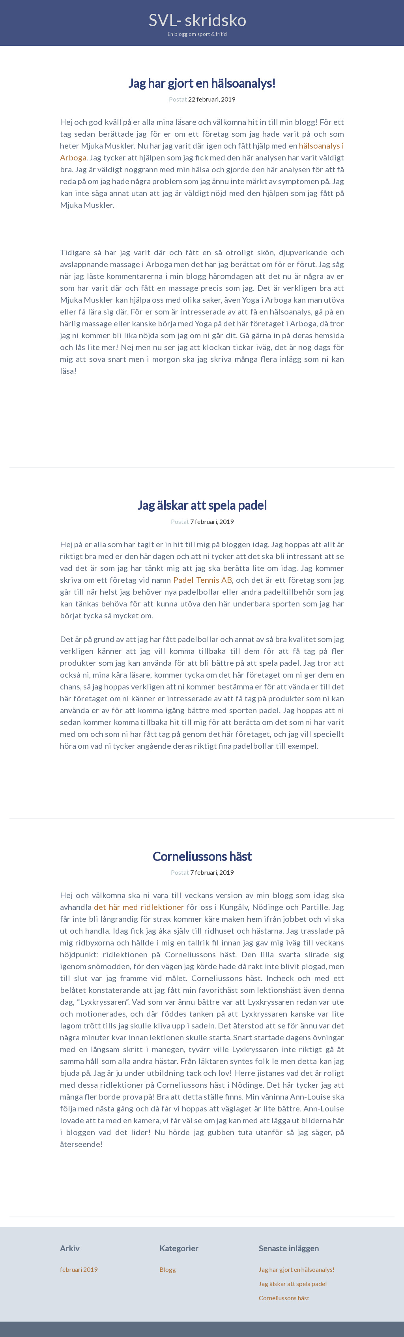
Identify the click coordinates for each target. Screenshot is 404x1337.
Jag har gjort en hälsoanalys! (202, 83)
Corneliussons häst (202, 856)
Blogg (167, 1269)
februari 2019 (78, 1269)
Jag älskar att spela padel (202, 505)
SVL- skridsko (197, 20)
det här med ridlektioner (139, 906)
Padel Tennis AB (202, 579)
